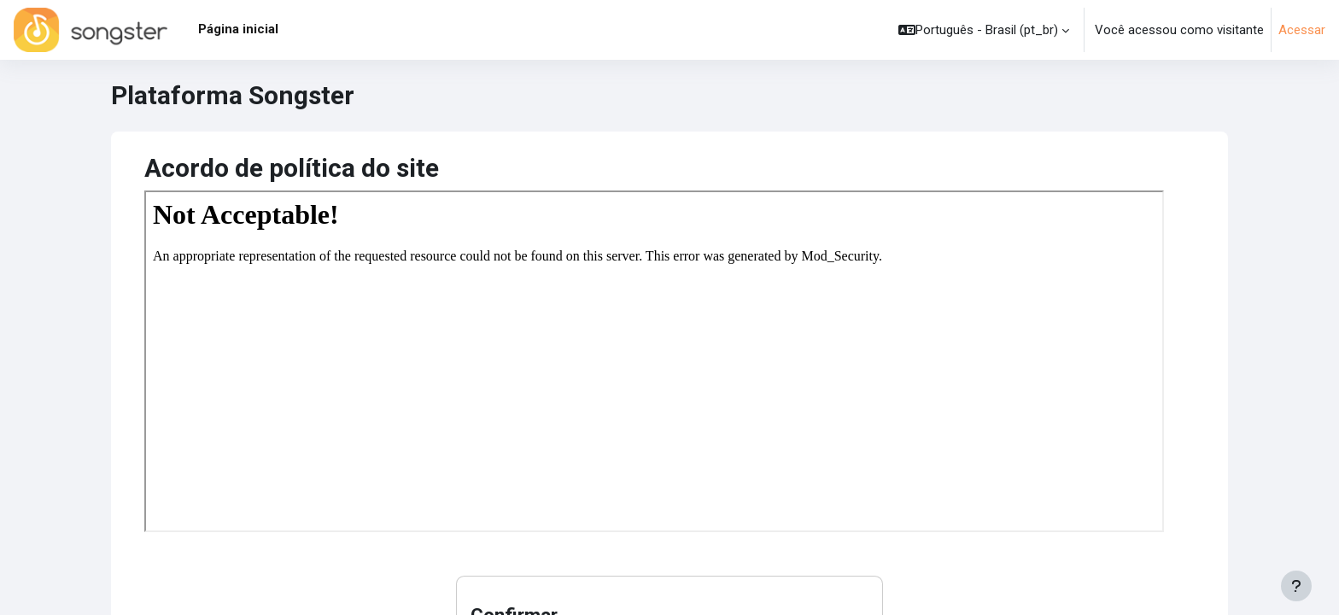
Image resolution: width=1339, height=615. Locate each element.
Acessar (1301, 30)
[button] (983, 30)
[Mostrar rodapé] (1296, 586)
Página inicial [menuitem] (238, 29)
